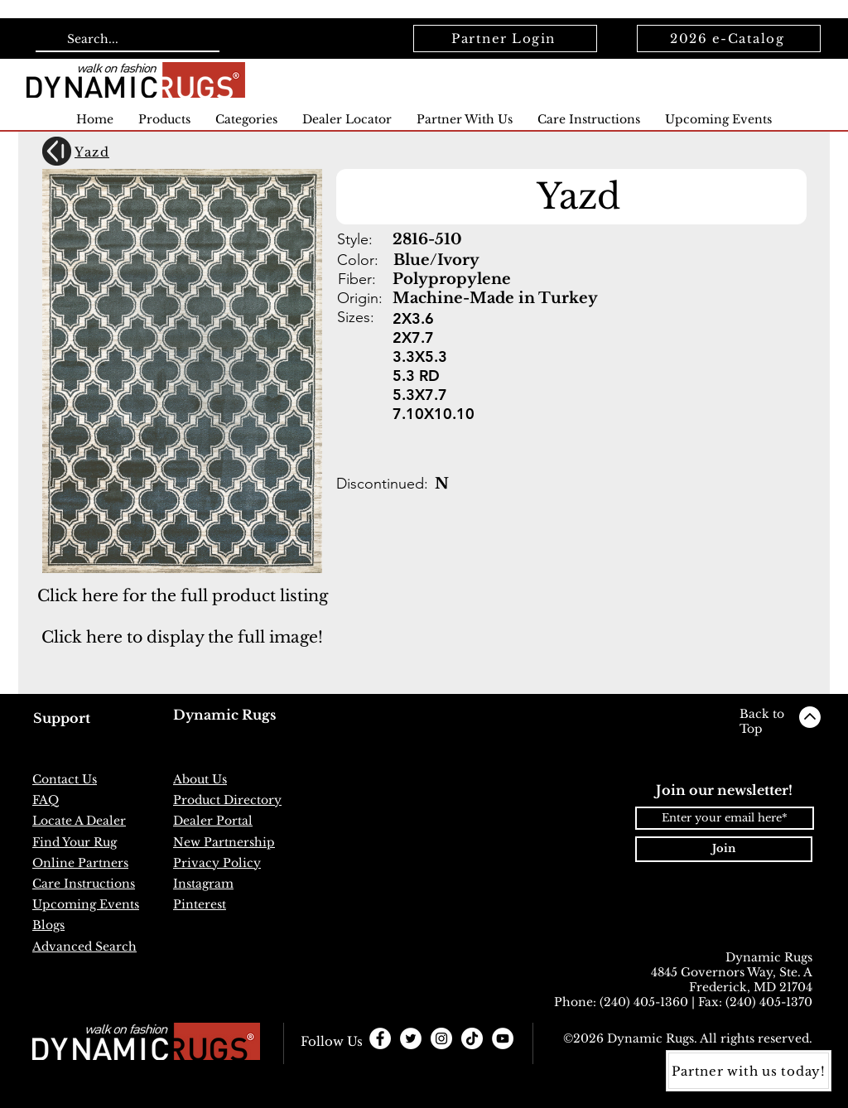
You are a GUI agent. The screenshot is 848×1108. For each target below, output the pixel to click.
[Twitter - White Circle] (411, 1038)
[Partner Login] (505, 38)
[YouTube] (502, 1038)
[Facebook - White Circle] (380, 1038)
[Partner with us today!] (748, 1070)
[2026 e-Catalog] (729, 38)
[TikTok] (472, 1038)
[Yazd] (130, 152)
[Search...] (126, 40)
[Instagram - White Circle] (441, 1038)
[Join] (723, 849)
